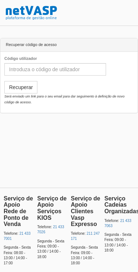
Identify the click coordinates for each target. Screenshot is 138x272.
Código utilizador (20, 58)
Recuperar (21, 87)
